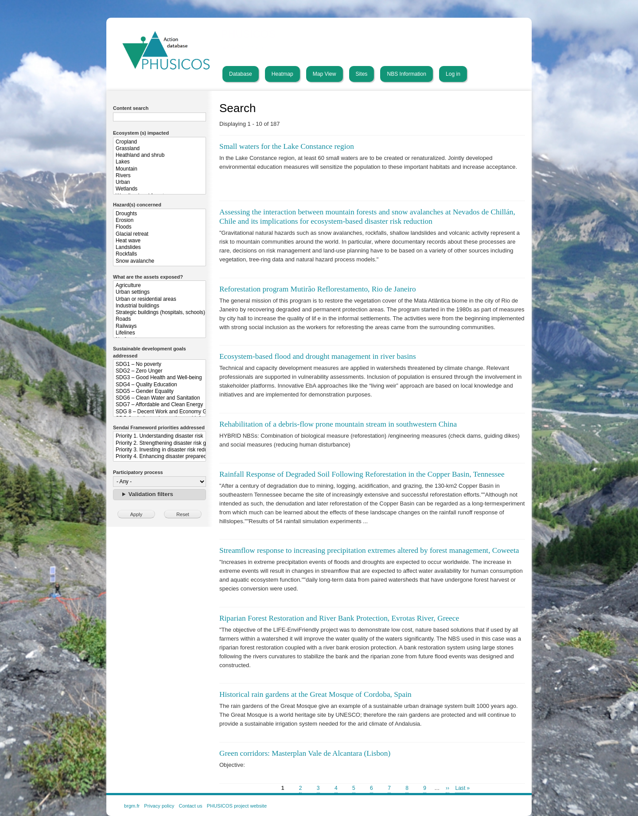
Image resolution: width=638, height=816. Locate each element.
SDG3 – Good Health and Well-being (159, 377)
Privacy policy (159, 805)
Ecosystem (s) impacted (141, 133)
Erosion (159, 220)
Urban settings (159, 292)
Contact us (190, 805)
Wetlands (159, 189)
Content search (130, 108)
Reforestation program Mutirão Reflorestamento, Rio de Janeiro (317, 289)
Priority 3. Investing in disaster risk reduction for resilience (159, 450)
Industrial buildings (159, 306)
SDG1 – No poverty (159, 364)
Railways (159, 326)
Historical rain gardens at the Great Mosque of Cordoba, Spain (315, 694)
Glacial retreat (159, 234)
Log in (453, 74)
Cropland (159, 142)
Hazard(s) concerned (137, 204)
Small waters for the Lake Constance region (286, 146)
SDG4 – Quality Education (159, 384)
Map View (324, 74)
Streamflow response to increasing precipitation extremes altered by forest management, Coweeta (369, 550)
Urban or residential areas (159, 299)
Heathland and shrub (159, 155)
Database (240, 74)
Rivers (159, 175)
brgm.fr (132, 805)
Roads (159, 319)
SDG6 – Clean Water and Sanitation (159, 398)
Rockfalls (159, 254)
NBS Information (406, 74)
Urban (159, 182)
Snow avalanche (159, 261)
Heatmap (282, 74)
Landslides (159, 247)
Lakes (159, 162)
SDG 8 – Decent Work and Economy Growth (159, 411)
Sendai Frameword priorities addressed (159, 427)
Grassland (159, 148)
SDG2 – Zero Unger (159, 371)
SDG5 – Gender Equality (159, 391)
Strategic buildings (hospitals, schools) (159, 312)
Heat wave (159, 240)
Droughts (159, 213)
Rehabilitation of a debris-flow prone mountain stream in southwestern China (338, 424)
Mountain (159, 169)
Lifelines (159, 333)
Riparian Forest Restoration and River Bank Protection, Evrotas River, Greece (339, 618)
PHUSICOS (248, 34)
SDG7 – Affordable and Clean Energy (159, 404)
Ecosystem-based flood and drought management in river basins (317, 356)
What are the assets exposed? (148, 277)
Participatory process (138, 472)
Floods (159, 227)
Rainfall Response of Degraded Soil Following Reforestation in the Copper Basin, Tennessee (362, 474)
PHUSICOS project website (237, 805)
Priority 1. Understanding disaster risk (159, 436)
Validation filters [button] (150, 494)
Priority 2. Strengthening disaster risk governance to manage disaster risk (159, 443)
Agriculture (159, 285)
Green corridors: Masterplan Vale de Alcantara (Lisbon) (304, 753)
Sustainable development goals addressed (149, 352)
